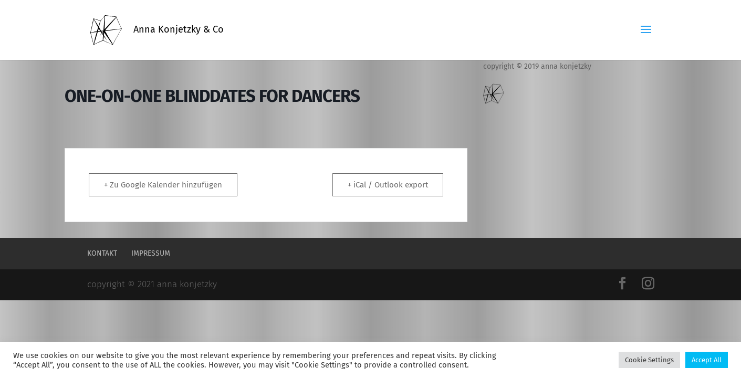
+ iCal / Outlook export (388, 185)
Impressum (150, 253)
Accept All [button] (707, 360)
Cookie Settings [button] (649, 360)
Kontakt (102, 253)
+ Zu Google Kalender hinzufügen (163, 185)
